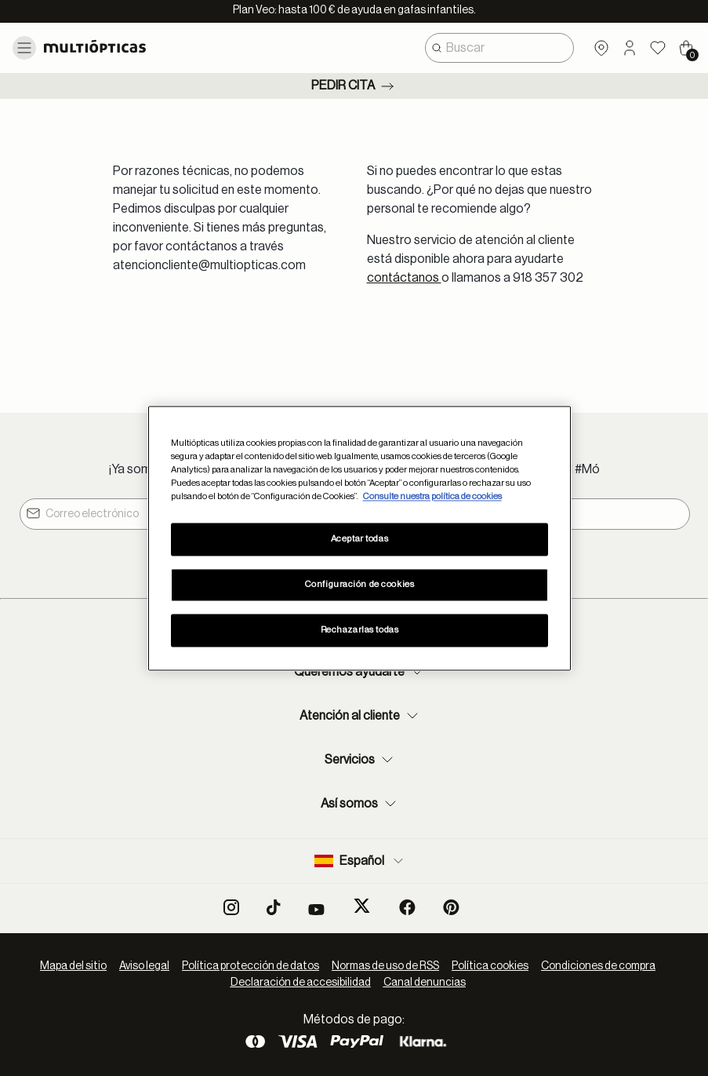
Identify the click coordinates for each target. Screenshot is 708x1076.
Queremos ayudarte (360, 671)
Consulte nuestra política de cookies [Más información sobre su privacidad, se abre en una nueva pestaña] (432, 496)
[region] (359, 538)
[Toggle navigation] (24, 48)
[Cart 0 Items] (686, 47)
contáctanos (404, 278)
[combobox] (499, 48)
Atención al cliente (361, 715)
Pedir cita (354, 86)
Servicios (361, 759)
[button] (629, 47)
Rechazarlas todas (360, 630)
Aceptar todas (359, 538)
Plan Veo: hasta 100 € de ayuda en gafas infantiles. (354, 10)
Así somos (360, 803)
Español (360, 861)
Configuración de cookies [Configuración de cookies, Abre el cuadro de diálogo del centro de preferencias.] (360, 584)
